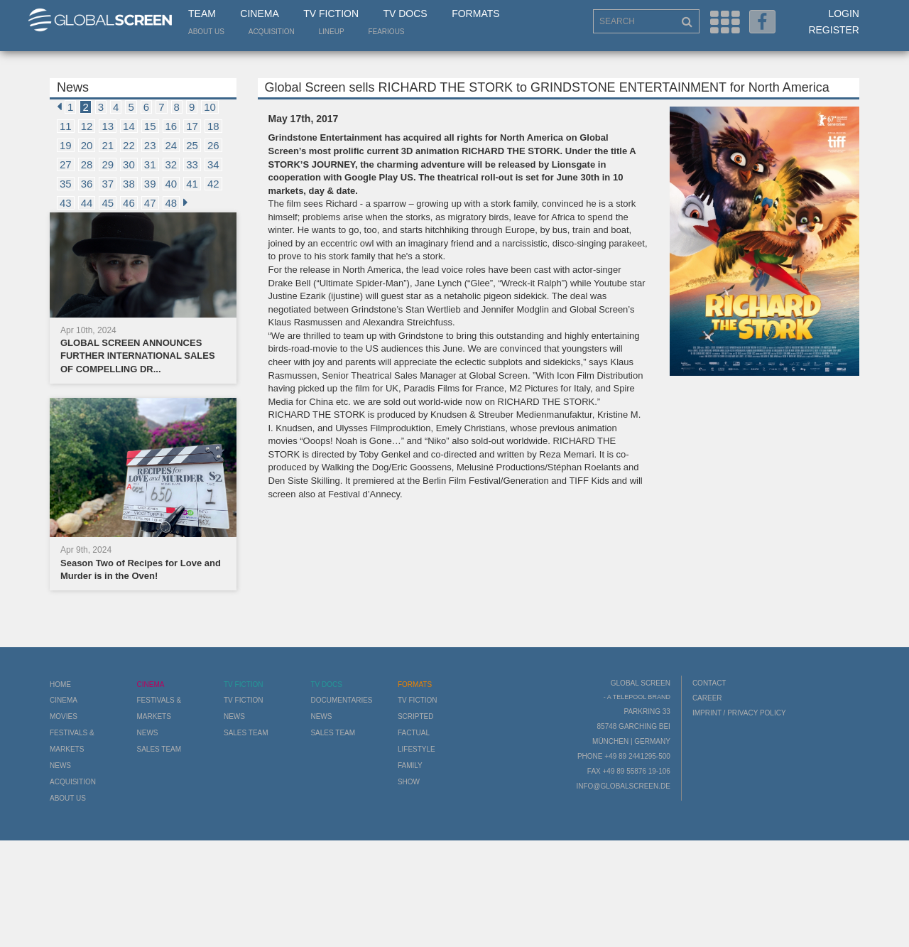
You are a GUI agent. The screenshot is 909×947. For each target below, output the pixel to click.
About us (206, 32)
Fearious (386, 32)
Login (843, 13)
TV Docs (405, 13)
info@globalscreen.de (623, 786)
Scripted (416, 716)
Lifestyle (416, 749)
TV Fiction (331, 13)
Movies (63, 716)
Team (202, 13)
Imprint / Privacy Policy (739, 713)
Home (60, 684)
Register (833, 30)
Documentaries (341, 700)
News (60, 765)
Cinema (259, 13)
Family (410, 765)
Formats (475, 13)
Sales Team (158, 749)
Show (409, 782)
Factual (414, 733)
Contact (709, 683)
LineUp (331, 32)
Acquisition (272, 32)
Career (707, 698)
